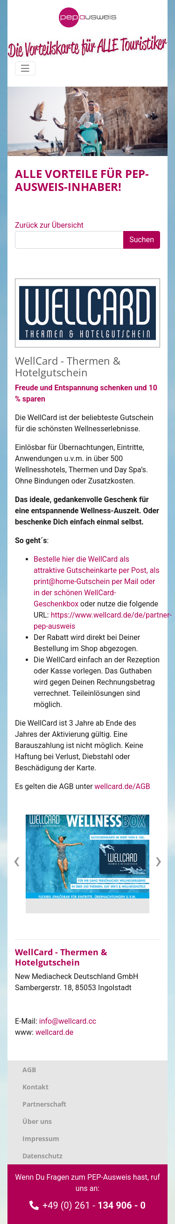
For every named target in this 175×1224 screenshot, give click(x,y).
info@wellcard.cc (67, 1021)
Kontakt (35, 1086)
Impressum (40, 1138)
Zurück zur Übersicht (49, 225)
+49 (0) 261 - (87, 1205)
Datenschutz (42, 1155)
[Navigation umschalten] (25, 68)
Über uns (37, 1121)
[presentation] (16, 860)
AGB (29, 1069)
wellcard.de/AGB (122, 786)
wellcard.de (54, 1032)
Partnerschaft (44, 1104)
